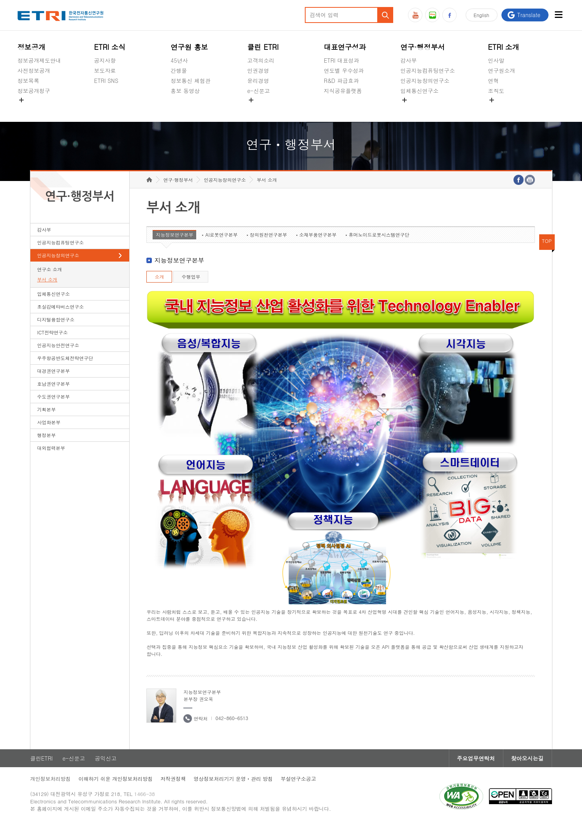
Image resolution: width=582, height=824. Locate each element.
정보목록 (28, 80)
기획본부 (46, 409)
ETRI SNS (106, 80)
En (481, 15)
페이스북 (449, 15)
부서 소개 (47, 279)
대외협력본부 (51, 448)
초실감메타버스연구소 (428, 109)
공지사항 (105, 60)
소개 (159, 276)
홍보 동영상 (185, 91)
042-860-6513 (231, 718)
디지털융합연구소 (55, 319)
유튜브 (415, 15)
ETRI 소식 (110, 46)
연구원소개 (501, 70)
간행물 (179, 70)
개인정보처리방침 (50, 778)
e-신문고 (258, 91)
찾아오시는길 (527, 758)
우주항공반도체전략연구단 (65, 358)
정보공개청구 (34, 91)
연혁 (493, 80)
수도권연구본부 (53, 396)
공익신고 (258, 109)
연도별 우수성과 (344, 70)
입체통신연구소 (420, 91)
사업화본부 (48, 422)
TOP (547, 240)
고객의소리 (260, 60)
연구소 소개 (49, 269)
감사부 (409, 60)
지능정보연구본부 (174, 234)
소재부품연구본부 (318, 234)
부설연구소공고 (298, 778)
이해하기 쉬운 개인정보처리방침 (116, 778)
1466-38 (144, 794)
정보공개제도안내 (39, 60)
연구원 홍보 (189, 46)
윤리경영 (258, 80)
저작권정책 (173, 778)
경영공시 (28, 109)
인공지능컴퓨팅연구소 (428, 70)
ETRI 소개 (503, 46)
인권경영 (258, 70)
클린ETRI (41, 758)
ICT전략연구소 (52, 332)
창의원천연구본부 (268, 234)
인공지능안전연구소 (58, 345)
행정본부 (46, 435)
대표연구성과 (345, 46)
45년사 (179, 60)
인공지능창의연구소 (425, 80)
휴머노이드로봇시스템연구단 (379, 234)
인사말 (496, 60)
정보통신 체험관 (191, 80)
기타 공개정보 (505, 109)
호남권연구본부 (53, 383)
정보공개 (32, 46)
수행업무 (190, 276)
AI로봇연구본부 (221, 234)
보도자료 (105, 70)
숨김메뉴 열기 (21, 100)
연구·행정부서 (423, 46)
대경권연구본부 (53, 370)
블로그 (432, 15)
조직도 (496, 91)
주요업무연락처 (476, 758)
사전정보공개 (34, 70)
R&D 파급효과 (341, 80)
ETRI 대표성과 (341, 60)
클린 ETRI (263, 46)
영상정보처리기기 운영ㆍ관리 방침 (233, 778)
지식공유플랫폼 (343, 91)
